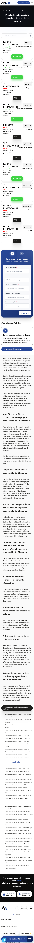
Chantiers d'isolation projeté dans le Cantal (18, 774)
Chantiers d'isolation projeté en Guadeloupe (18, 828)
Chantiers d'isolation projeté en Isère (16, 785)
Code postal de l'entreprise (12, 293)
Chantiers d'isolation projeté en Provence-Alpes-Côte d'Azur (17, 867)
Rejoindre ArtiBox (24, 3)
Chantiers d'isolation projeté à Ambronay (17, 738)
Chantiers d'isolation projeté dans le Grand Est (18, 823)
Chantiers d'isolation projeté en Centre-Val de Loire (19, 815)
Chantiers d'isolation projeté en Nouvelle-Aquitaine (17, 853)
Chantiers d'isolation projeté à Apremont (17, 752)
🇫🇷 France (16, 915)
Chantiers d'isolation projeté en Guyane (17, 830)
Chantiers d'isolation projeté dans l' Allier (17, 769)
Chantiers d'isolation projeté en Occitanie (17, 857)
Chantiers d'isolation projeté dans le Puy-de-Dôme (18, 791)
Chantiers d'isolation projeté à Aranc (16, 754)
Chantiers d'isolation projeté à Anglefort (17, 749)
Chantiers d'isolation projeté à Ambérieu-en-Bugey (18, 726)
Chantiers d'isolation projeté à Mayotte (17, 846)
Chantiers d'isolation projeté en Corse (16, 819)
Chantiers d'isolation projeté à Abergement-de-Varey (18, 721)
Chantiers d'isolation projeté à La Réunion (17, 841)
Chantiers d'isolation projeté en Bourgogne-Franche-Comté (18, 807)
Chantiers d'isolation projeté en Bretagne (17, 811)
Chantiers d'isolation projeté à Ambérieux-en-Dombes (18, 731)
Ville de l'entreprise (10, 302)
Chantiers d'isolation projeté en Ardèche (17, 771)
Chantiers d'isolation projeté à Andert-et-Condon (17, 745)
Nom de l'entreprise (10, 267)
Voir (16, 98)
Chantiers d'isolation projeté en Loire (16, 787)
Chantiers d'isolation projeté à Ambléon (17, 736)
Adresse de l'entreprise (11, 284)
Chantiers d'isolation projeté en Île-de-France (18, 838)
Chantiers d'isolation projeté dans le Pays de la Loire (18, 861)
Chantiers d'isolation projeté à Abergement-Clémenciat (18, 715)
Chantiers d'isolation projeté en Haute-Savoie (18, 782)
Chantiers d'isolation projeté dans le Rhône (18, 796)
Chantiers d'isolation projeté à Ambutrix (17, 741)
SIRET (6, 276)
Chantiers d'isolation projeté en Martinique (18, 844)
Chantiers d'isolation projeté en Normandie (18, 849)
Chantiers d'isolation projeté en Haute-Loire (18, 779)
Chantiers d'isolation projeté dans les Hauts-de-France (18, 834)
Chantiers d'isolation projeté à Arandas (16, 757)
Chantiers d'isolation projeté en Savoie (16, 798)
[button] (27, 323)
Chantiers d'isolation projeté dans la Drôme (18, 777)
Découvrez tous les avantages (17, 349)
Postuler (17, 56)
